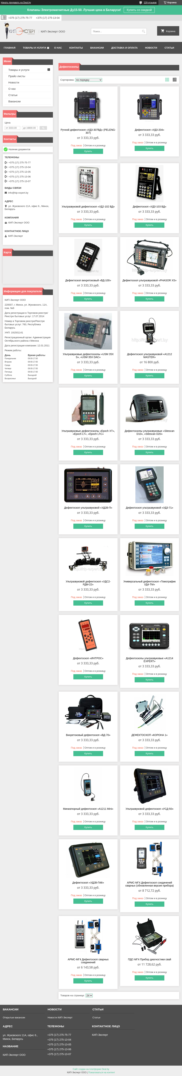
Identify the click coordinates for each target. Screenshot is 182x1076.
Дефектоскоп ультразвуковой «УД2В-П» (88, 507)
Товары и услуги (34, 47)
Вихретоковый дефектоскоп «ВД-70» (88, 735)
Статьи (169, 47)
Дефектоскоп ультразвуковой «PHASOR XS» (150, 280)
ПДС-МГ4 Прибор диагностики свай (149, 959)
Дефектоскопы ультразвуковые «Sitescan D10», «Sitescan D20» (149, 432)
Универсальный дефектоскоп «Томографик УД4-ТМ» (150, 583)
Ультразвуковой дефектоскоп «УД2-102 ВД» (88, 206)
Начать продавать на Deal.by (16, 2)
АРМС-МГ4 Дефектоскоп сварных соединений (88, 961)
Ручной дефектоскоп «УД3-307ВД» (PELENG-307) (88, 131)
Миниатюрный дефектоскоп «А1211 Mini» (88, 808)
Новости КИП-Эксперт (60, 1017)
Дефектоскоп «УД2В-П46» (88, 882)
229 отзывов (150, 2)
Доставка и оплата (124, 47)
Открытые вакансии (14, 1017)
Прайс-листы (16, 76)
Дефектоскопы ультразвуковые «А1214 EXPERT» (149, 660)
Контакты (76, 47)
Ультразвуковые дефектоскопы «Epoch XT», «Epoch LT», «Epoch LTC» (88, 432)
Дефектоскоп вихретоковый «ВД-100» (88, 280)
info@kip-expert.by (18, 192)
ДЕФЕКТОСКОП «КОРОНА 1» (149, 735)
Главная (9, 47)
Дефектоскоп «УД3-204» (149, 129)
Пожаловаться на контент (101, 1072)
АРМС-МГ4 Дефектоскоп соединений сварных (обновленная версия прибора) (149, 884)
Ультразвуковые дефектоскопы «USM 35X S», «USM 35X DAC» (88, 356)
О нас (58, 47)
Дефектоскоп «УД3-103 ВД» (149, 206)
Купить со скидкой (139, 9)
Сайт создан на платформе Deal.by (91, 1069)
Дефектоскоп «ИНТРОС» (88, 658)
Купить (88, 151)
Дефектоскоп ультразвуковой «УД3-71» (149, 507)
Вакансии (97, 47)
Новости (151, 47)
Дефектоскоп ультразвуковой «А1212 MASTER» (149, 356)
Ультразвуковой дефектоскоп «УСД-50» (149, 808)
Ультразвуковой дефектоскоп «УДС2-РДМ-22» (88, 583)
